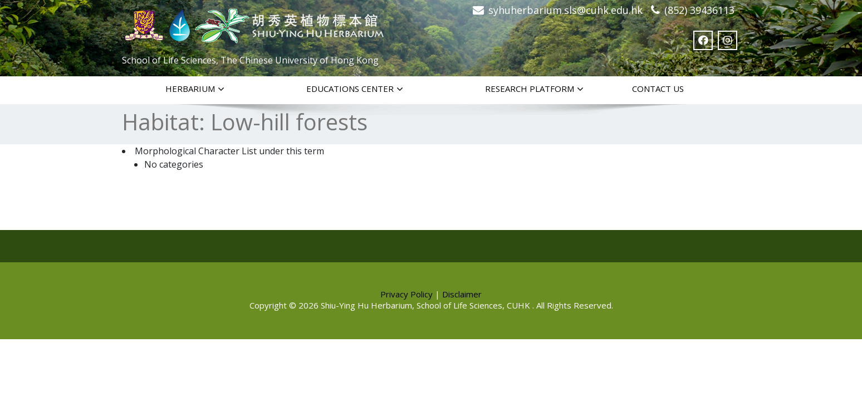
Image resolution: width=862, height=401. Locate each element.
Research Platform (534, 89)
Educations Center (354, 89)
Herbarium (194, 89)
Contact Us (658, 88)
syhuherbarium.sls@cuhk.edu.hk (565, 10)
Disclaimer (462, 294)
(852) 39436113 (699, 10)
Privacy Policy (406, 294)
